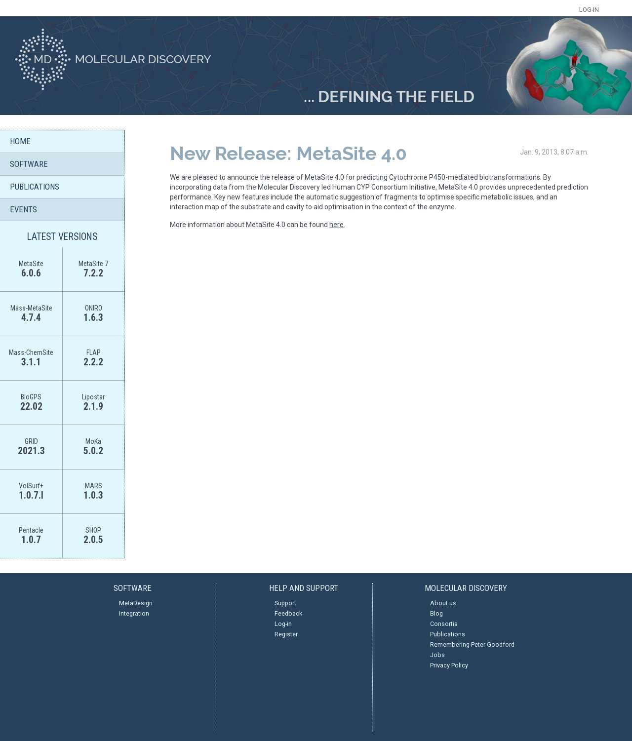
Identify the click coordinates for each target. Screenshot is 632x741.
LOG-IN (589, 9)
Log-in (283, 623)
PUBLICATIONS (34, 187)
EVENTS (23, 209)
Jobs (437, 655)
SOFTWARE (29, 164)
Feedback (288, 613)
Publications (447, 634)
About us (443, 603)
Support (285, 603)
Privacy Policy (449, 665)
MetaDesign (136, 603)
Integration (134, 613)
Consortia (444, 623)
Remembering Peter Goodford (472, 644)
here (336, 225)
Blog (436, 613)
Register (286, 634)
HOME (20, 141)
